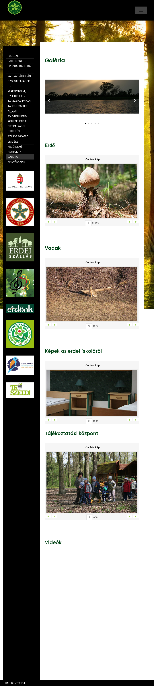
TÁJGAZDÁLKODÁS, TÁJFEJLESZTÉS (19, 104)
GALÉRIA (13, 156)
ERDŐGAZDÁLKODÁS (19, 68)
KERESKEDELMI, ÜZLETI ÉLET (17, 94)
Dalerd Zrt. (20, 17)
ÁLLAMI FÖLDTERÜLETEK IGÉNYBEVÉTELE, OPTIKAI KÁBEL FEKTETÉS (17, 121)
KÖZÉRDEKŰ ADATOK (15, 149)
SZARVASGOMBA (18, 136)
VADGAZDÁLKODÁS (19, 76)
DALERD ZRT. (17, 61)
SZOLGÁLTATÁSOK (19, 84)
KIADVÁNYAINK (16, 161)
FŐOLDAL (13, 56)
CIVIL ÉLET (14, 141)
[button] (85, 123)
